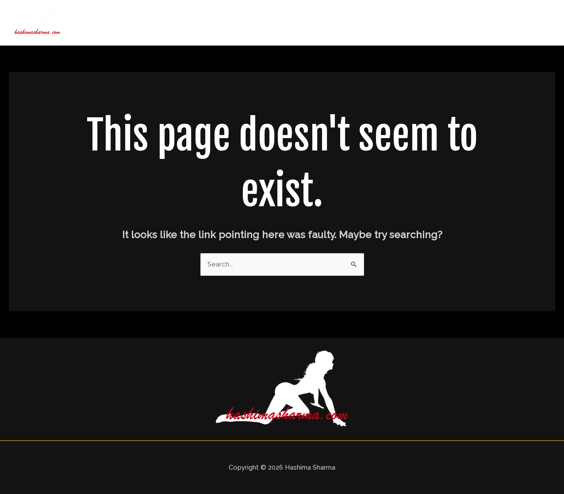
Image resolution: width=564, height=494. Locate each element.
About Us (340, 22)
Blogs (482, 22)
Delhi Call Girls (397, 22)
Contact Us (527, 22)
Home (297, 22)
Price (447, 22)
